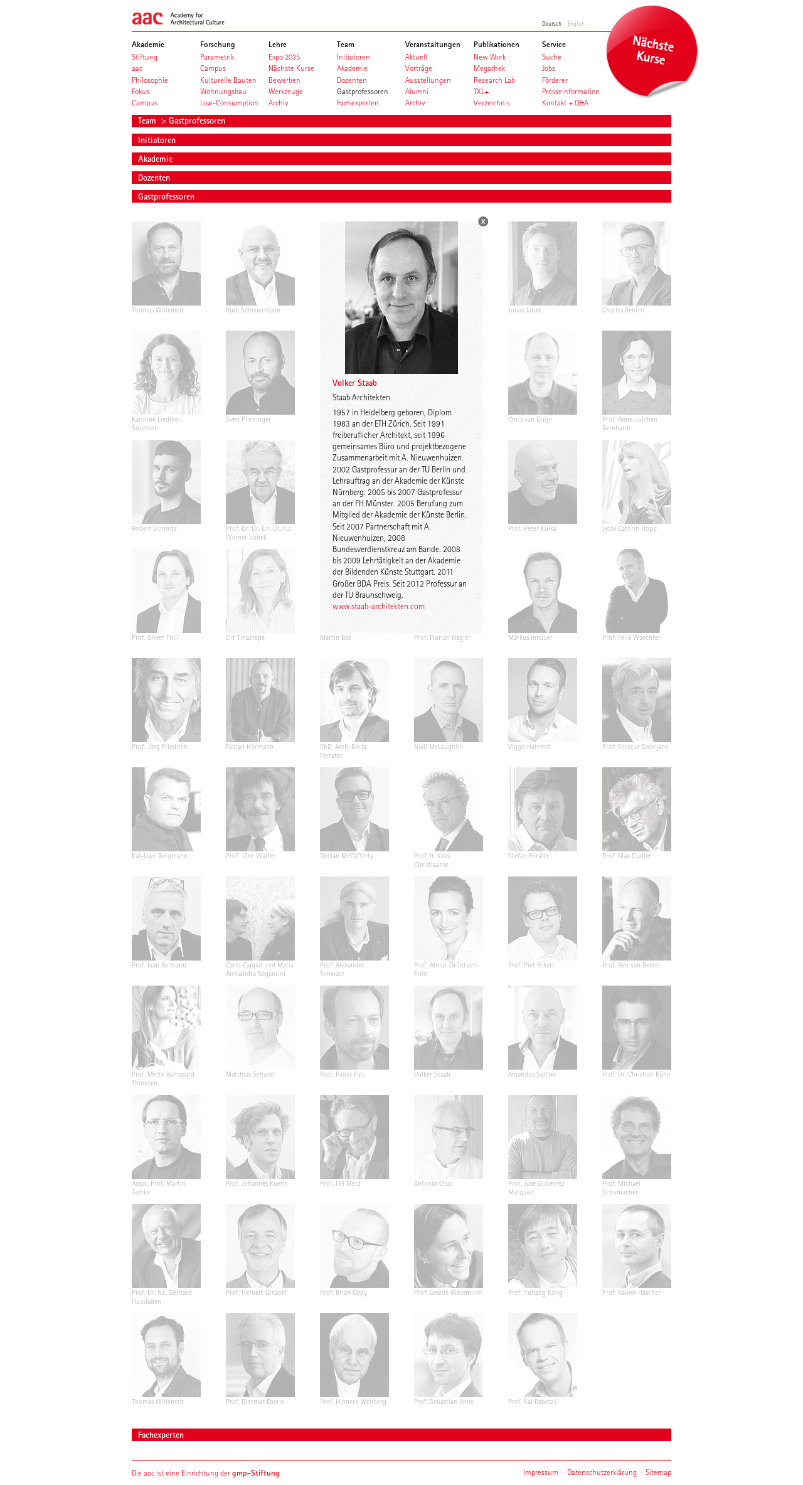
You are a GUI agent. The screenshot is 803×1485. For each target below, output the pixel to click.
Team (148, 120)
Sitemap (658, 1472)
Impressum (540, 1472)
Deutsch (551, 23)
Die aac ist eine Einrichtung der (206, 1472)
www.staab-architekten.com (378, 606)
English (576, 23)
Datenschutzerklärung (602, 1472)
